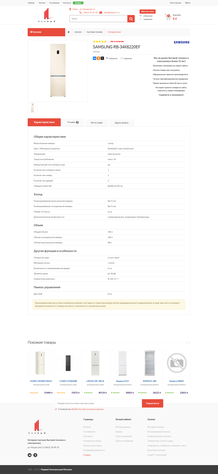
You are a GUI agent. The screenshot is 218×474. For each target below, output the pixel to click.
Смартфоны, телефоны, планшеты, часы (167, 445)
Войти (187, 3)
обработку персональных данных (87, 409)
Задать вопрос (122, 123)
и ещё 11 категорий (157, 455)
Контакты (67, 3)
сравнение (146, 19)
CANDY (74, 413)
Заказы (118, 431)
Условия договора (92, 441)
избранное (146, 16)
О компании (54, 3)
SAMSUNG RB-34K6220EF (116, 46)
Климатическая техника (159, 436)
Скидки (78, 3)
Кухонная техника (156, 450)
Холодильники (114, 32)
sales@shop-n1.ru (112, 12)
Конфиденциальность (94, 450)
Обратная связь (147, 12)
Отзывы (73, 122)
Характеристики (44, 122)
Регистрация (175, 3)
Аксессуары (97, 123)
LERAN (101, 413)
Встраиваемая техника (159, 431)
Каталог (42, 3)
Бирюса (129, 413)
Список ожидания (124, 441)
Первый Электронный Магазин (56, 469)
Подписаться (152, 403)
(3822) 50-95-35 (90, 12)
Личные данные (123, 427)
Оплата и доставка (92, 445)
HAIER (47, 413)
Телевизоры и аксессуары (160, 441)
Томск (75, 9)
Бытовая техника (94, 32)
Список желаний (123, 436)
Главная (31, 3)
